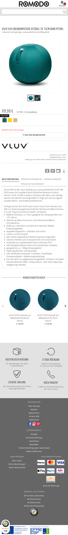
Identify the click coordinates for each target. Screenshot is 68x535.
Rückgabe (58, 366)
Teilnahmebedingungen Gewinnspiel (34, 448)
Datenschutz (34, 413)
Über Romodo (34, 406)
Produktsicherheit (32, 184)
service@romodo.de (55, 387)
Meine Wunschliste (17, 467)
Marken (34, 409)
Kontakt (34, 434)
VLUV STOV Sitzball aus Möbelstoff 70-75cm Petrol (48, 318)
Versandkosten (32, 112)
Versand (46, 366)
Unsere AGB (34, 416)
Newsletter (34, 444)
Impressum (34, 419)
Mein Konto (17, 460)
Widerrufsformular (34, 451)
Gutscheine (34, 441)
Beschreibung (10, 179)
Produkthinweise (31, 179)
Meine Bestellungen (17, 464)
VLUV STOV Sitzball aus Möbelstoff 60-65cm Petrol (20, 318)
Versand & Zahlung (34, 437)
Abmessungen (52, 179)
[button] (62, 4)
